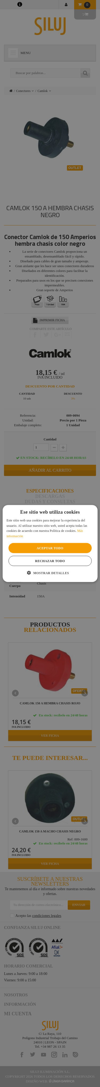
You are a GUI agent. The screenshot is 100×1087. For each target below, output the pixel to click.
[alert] (50, 543)
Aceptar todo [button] (50, 548)
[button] (50, 572)
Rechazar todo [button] (50, 561)
